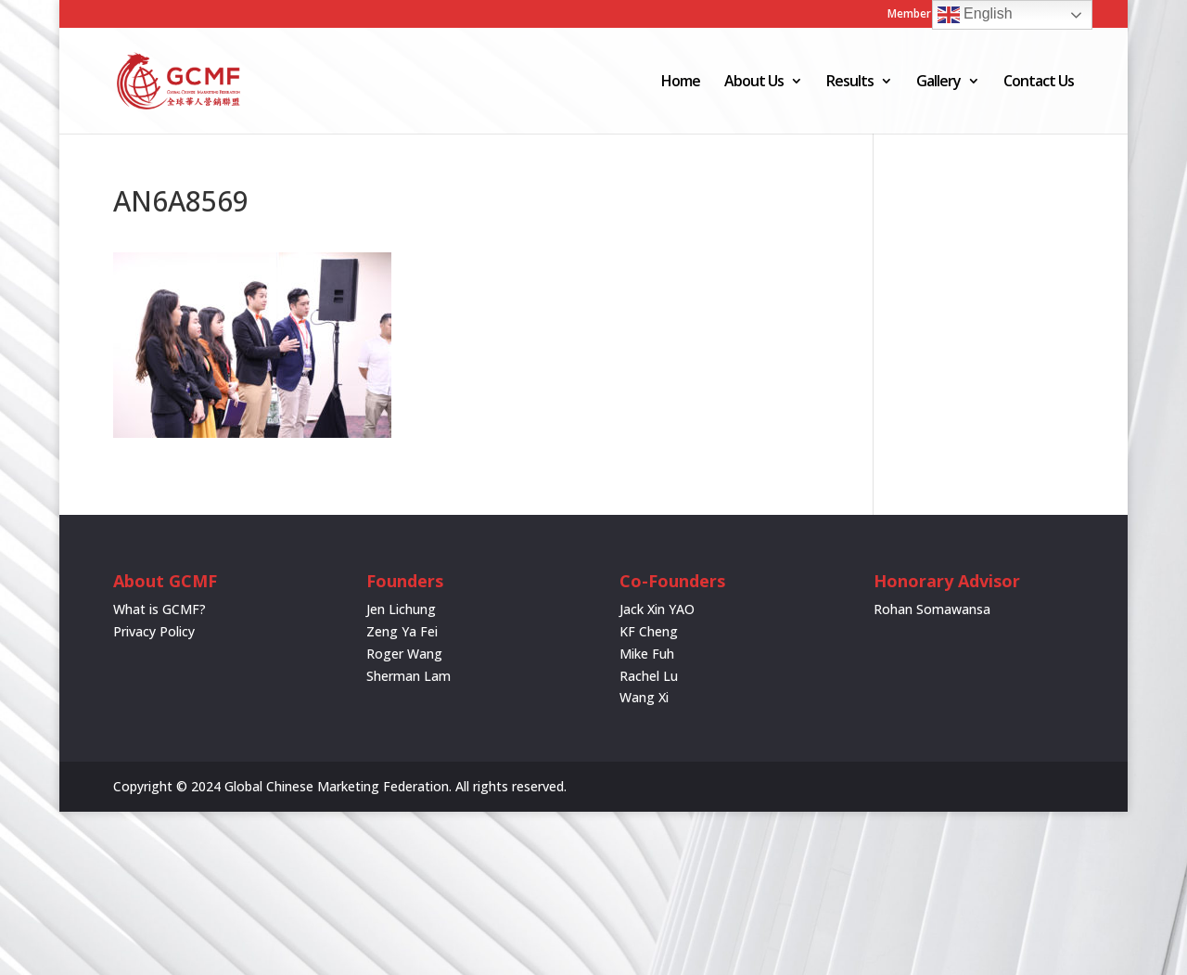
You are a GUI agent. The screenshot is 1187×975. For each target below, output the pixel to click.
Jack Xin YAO (657, 609)
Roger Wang (404, 653)
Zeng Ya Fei (402, 631)
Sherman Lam (408, 676)
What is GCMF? (159, 609)
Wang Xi (644, 697)
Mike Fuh (646, 653)
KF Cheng (648, 631)
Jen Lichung (401, 609)
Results (850, 82)
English (975, 15)
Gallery (938, 82)
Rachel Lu (648, 676)
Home (680, 82)
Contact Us (1038, 82)
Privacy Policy (154, 631)
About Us (754, 82)
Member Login (925, 14)
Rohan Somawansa (932, 609)
